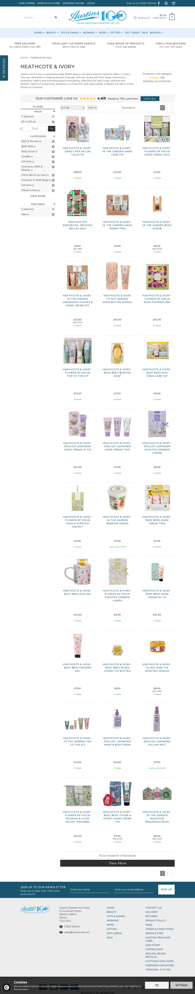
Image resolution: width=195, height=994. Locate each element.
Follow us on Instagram (174, 3)
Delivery (151, 912)
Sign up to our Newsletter (44, 890)
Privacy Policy (155, 920)
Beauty (112, 912)
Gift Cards (114, 933)
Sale (110, 937)
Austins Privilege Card (157, 939)
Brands (155, 32)
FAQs (148, 924)
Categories (42, 136)
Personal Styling (158, 969)
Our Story (152, 945)
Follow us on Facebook (159, 3)
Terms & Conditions (159, 929)
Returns (151, 916)
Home (110, 907)
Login (91, 3)
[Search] (37, 17)
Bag (170, 16)
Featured (43, 204)
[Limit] (92, 107)
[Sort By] (72, 107)
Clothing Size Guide (159, 961)
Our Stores (27, 3)
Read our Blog (166, 3)
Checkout (159, 18)
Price (44, 111)
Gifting (112, 929)
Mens (110, 924)
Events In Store (48, 3)
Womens (113, 920)
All (53, 116)
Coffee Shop (154, 949)
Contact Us (153, 907)
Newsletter (154, 933)
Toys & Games (116, 916)
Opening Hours (73, 3)
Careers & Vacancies (159, 965)
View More (117, 863)
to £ (35, 128)
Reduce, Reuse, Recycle (155, 955)
